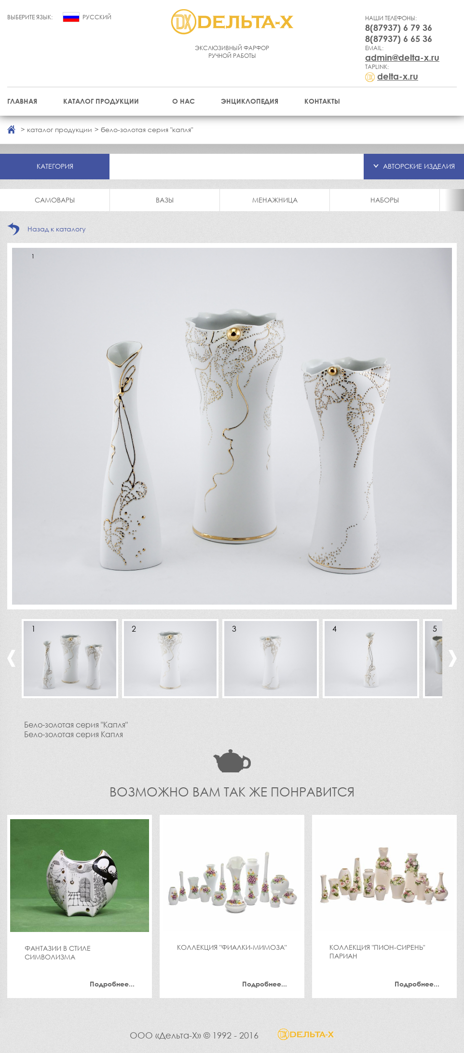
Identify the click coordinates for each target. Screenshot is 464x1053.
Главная (22, 101)
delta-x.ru (397, 76)
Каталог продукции (101, 101)
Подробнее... (112, 984)
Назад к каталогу (56, 229)
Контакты (322, 101)
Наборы (384, 200)
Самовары (55, 200)
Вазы (165, 200)
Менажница (275, 200)
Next (453, 658)
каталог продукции (59, 129)
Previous (11, 658)
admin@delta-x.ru (402, 57)
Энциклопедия (249, 101)
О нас (183, 101)
